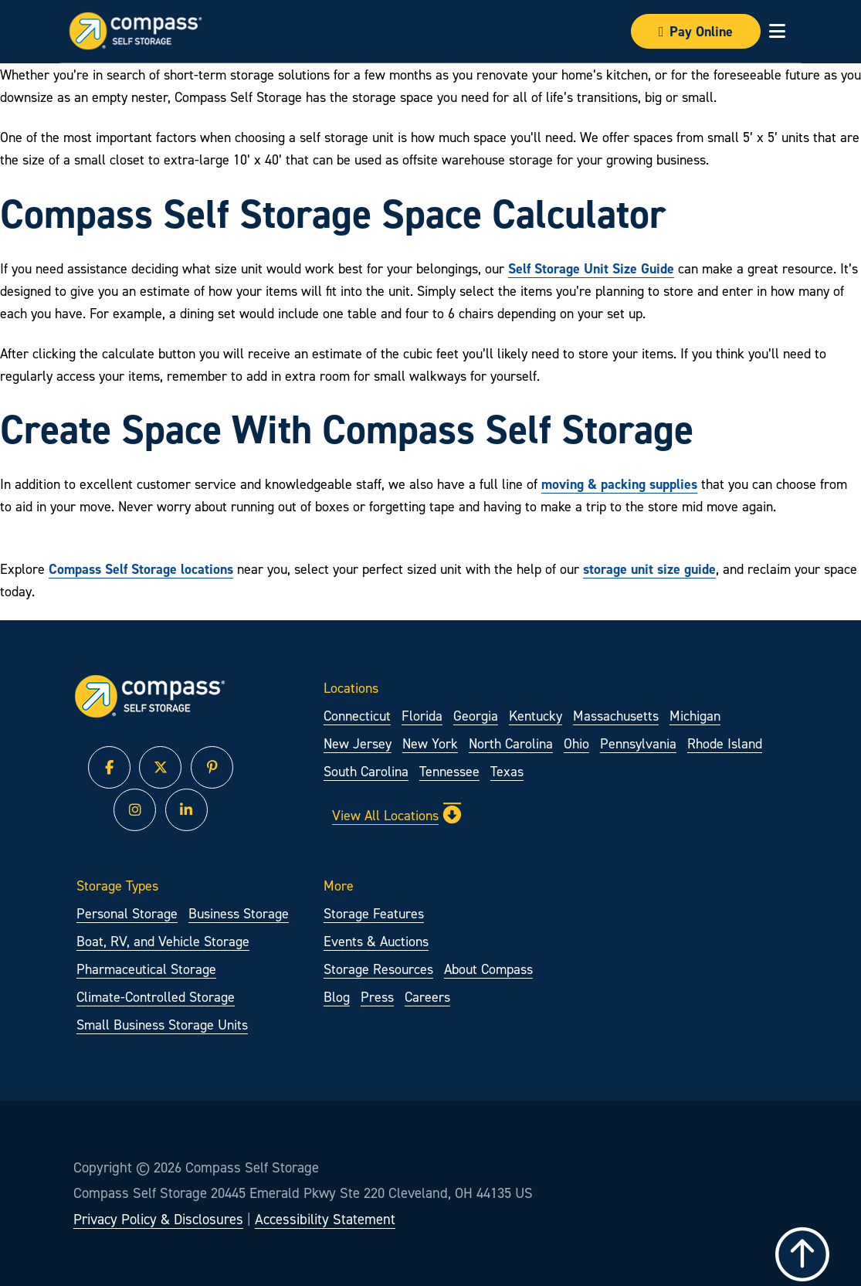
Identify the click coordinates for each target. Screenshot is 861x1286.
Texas (507, 771)
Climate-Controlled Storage (155, 997)
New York (430, 743)
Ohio (576, 743)
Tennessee (449, 771)
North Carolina (511, 743)
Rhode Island (724, 743)
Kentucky (535, 715)
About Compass (488, 969)
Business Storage (238, 913)
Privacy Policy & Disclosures (158, 1219)
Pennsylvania (638, 743)
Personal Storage (127, 913)
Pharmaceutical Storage (146, 969)
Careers (427, 997)
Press (377, 997)
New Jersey (358, 743)
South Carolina (366, 771)
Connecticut (357, 715)
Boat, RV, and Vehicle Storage (162, 941)
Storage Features (374, 913)
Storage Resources (378, 969)
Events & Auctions (376, 941)
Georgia (475, 715)
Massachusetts (616, 715)
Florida (422, 715)
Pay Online (696, 31)
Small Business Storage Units (162, 1024)
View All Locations (396, 814)
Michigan (694, 715)
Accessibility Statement (325, 1219)
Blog (337, 997)
